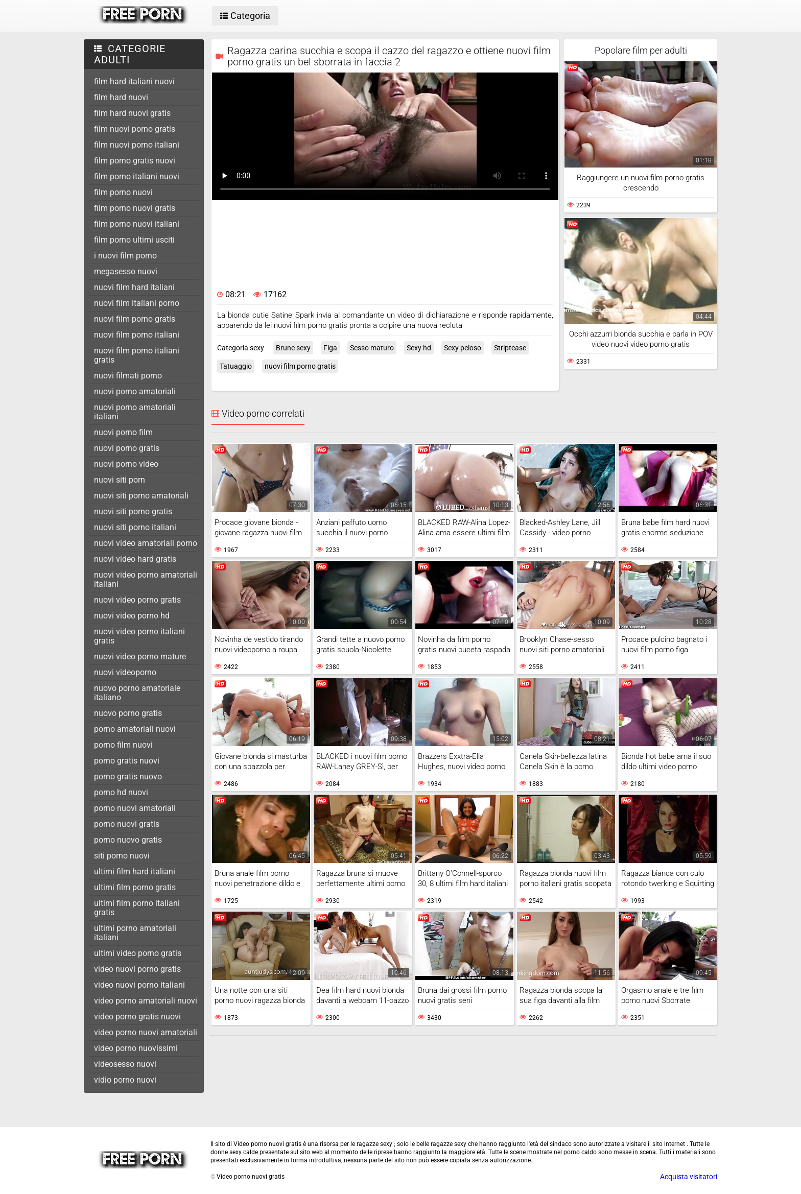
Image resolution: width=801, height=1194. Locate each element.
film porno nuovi (123, 192)
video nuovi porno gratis (137, 969)
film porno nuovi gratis (134, 208)
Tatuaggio (236, 366)
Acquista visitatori (688, 1177)
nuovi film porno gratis (134, 319)
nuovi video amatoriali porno (145, 543)
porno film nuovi (123, 745)
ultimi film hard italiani (134, 871)
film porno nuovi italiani (136, 224)
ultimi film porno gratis (135, 887)
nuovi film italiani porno (136, 303)
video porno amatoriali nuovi (145, 1001)
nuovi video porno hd (132, 615)
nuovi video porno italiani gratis (139, 636)
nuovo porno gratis (128, 713)
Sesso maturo (372, 348)
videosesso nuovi (125, 1064)
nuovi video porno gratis (137, 600)
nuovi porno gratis (126, 448)
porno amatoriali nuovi (135, 729)
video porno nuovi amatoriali (145, 1032)
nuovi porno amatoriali (135, 391)
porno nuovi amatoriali (135, 808)
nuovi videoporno (125, 672)
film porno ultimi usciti (134, 240)
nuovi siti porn (119, 480)
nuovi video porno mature (140, 656)
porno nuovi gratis (126, 824)
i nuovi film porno (125, 255)
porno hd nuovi (121, 792)
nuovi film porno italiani (136, 335)
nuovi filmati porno (128, 375)
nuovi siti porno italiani (135, 527)
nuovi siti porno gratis (133, 511)
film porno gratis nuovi (134, 160)
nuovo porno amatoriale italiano (137, 692)
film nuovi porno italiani (136, 145)
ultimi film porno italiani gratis (137, 907)
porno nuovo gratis (128, 840)
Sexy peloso (462, 348)
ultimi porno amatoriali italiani (135, 932)
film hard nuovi (121, 97)
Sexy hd (419, 348)
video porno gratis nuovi (137, 1016)
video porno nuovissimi (136, 1048)
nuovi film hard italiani (134, 287)
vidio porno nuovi (125, 1080)
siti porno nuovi (122, 856)
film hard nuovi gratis (132, 113)
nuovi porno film (123, 432)
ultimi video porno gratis (137, 953)
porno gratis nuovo (128, 776)
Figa (330, 348)
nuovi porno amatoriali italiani (135, 411)
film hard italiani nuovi (134, 81)
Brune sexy (293, 348)
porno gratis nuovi (126, 761)
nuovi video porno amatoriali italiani (145, 579)
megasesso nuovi (125, 271)
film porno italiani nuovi (136, 176)
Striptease (510, 348)
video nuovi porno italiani (139, 985)
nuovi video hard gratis (135, 559)
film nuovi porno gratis (134, 129)
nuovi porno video (126, 464)
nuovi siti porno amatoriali (141, 495)
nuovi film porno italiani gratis (136, 355)
